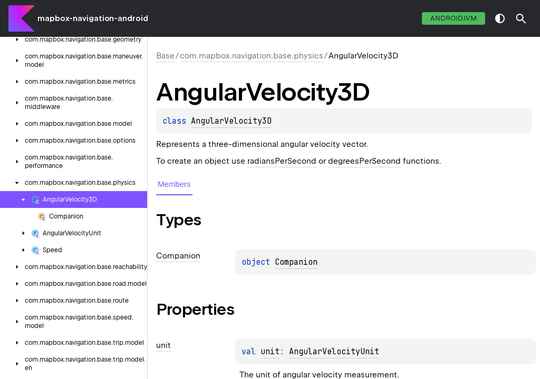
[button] (521, 18)
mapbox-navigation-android (92, 18)
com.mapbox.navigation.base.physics (251, 56)
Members (174, 183)
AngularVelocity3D (231, 121)
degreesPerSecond (364, 161)
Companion (296, 262)
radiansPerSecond (281, 161)
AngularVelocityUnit (334, 351)
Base (165, 56)
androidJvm (453, 18)
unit (270, 351)
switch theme (499, 18)
